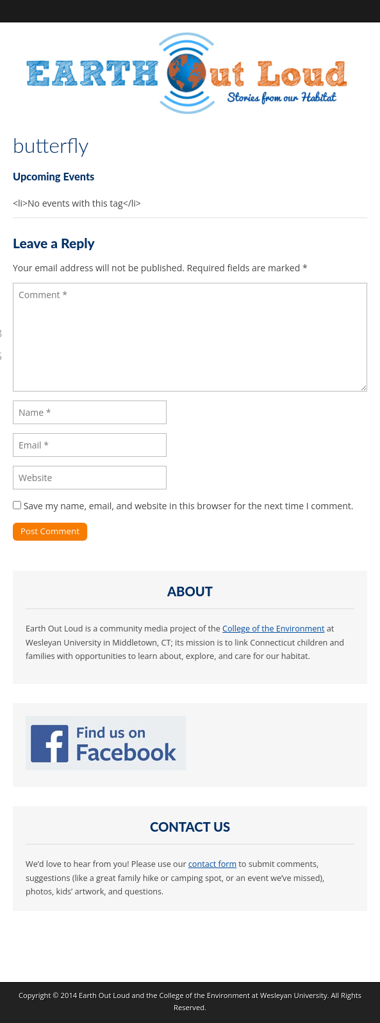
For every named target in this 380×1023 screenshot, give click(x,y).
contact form (212, 864)
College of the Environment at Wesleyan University (243, 995)
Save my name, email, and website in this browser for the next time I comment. (189, 506)
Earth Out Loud (104, 995)
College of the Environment (273, 628)
